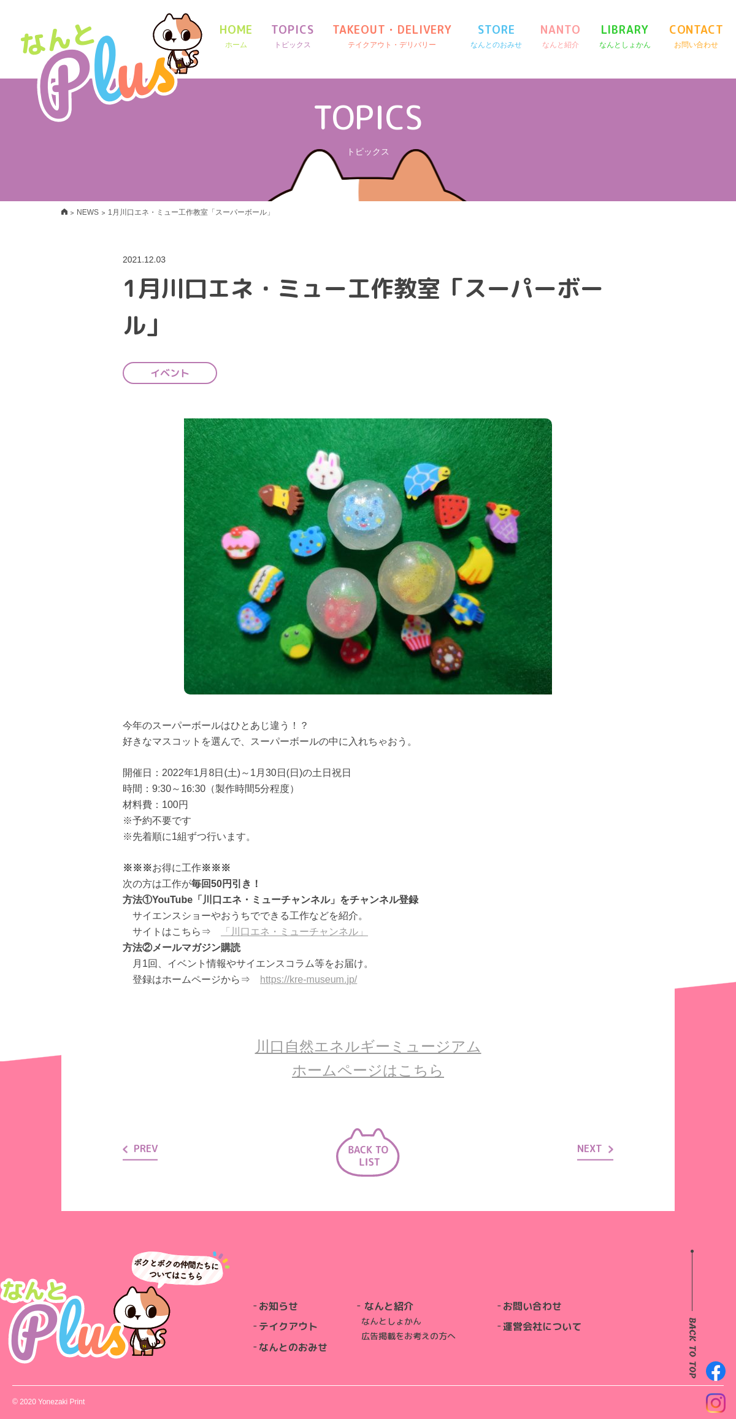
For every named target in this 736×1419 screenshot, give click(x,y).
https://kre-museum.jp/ (308, 979)
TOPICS (292, 36)
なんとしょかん (391, 1321)
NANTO (560, 36)
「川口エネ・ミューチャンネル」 (294, 931)
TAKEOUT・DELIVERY (392, 36)
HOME (236, 36)
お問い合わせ (532, 1306)
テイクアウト (288, 1326)
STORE (496, 36)
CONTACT (696, 36)
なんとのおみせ (293, 1347)
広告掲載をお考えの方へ (408, 1336)
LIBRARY (625, 36)
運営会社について (542, 1326)
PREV (140, 1148)
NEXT (595, 1148)
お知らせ (278, 1306)
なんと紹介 (388, 1306)
